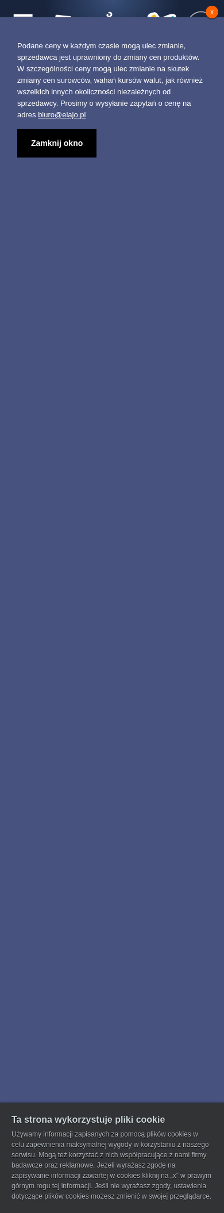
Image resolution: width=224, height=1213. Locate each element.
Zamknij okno (57, 143)
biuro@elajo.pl (62, 114)
